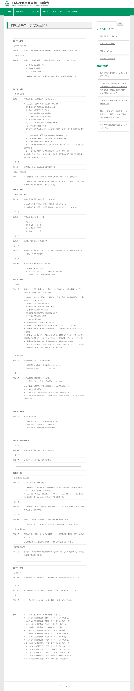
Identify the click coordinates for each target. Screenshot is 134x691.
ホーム (9, 11)
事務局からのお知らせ (108, 36)
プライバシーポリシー (67, 686)
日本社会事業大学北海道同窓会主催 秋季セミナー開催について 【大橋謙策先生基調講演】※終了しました (114, 114)
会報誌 (45, 11)
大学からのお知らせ (107, 59)
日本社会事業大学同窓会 (67, 3)
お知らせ (35, 11)
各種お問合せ (71, 11)
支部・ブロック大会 (107, 44)
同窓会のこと (21, 11)
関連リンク (57, 11)
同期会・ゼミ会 (106, 51)
